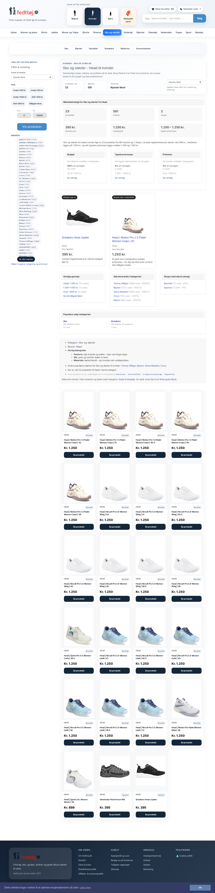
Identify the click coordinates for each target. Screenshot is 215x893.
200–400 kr (37, 97)
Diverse (97, 32)
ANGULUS (26, 148)
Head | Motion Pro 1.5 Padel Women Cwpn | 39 (76, 513)
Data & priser (121, 374)
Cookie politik (184, 855)
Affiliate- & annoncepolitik (90, 873)
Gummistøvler (143, 48)
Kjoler (14, 32)
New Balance (28, 211)
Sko (66, 48)
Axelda (25, 151)
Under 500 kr (37, 90)
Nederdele (166, 32)
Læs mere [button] (85, 887)
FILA (24, 187)
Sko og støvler (112, 32)
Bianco (25, 157)
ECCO (24, 181)
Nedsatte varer (190, 9)
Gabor (24, 190)
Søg (199, 18)
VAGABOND (27, 247)
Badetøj (199, 32)
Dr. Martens (27, 178)
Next (24, 214)
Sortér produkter (18, 72)
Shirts (44, 32)
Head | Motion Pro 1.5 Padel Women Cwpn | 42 (76, 441)
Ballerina (125, 48)
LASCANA (26, 202)
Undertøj (128, 32)
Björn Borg (26, 163)
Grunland (26, 196)
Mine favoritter (163, 8)
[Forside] (23, 11)
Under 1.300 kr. (70, 283)
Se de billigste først (72, 296)
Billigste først (35, 103)
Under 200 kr (19, 90)
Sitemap (115, 869)
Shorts (85, 32)
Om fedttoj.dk (85, 855)
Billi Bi (24, 160)
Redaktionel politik (87, 869)
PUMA (24, 220)
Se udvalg (72, 177)
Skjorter (140, 32)
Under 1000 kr (20, 97)
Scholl (24, 226)
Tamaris (25, 238)
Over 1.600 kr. (70, 291)
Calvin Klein (27, 169)
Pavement (26, 217)
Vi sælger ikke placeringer (152, 374)
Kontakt (82, 860)
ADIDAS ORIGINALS (31, 142)
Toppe (178, 32)
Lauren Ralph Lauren (31, 205)
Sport (188, 32)
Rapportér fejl (170, 374)
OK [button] (200, 887)
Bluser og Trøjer (70, 32)
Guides (146, 864)
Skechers (26, 229)
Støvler (78, 48)
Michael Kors (28, 208)
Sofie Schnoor (28, 232)
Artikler (146, 860)
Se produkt (78, 455)
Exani (24, 184)
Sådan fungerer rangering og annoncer (29, 264)
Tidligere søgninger (120, 864)
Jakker (54, 32)
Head (79, 346)
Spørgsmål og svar (120, 855)
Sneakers (109, 48)
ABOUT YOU (28, 139)
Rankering (148, 869)
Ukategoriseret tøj (152, 855)
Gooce (25, 193)
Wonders (26, 256)
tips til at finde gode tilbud (163, 379)
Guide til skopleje (126, 379)
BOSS (24, 166)
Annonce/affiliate (134, 374)
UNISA (25, 244)
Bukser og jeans (29, 32)
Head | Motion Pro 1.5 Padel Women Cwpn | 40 (184, 441)
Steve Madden (29, 235)
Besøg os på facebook (122, 860)
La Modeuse (27, 199)
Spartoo (168, 287)
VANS (24, 250)
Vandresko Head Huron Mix (112, 799)
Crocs (24, 175)
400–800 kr (18, 103)
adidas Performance (31, 145)
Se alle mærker (26, 259)
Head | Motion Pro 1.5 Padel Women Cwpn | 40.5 (148, 441)
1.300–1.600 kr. (70, 287)
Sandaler (93, 48)
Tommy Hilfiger (29, 241)
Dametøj (153, 32)
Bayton (25, 154)
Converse (26, 172)
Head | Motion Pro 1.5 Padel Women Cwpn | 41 (112, 441)
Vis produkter (32, 126)
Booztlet (168, 283)
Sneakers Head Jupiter (75, 237)
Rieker (25, 223)
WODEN (25, 253)
